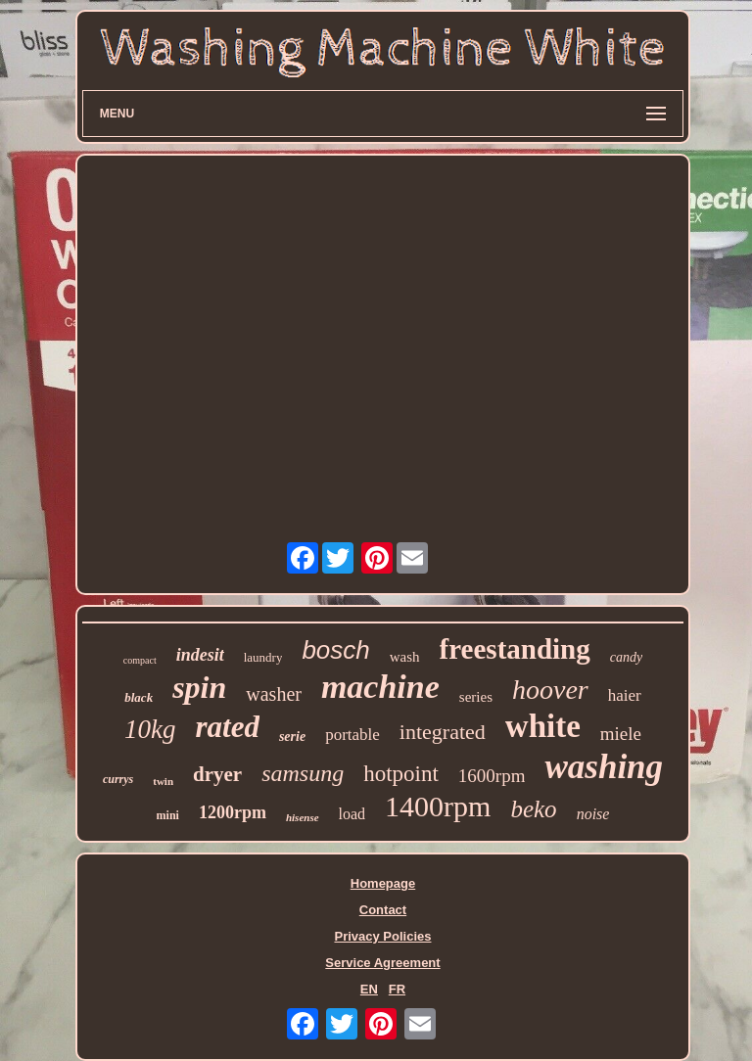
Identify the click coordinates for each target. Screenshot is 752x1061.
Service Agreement (382, 962)
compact (140, 660)
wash (405, 657)
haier (624, 695)
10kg (149, 729)
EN (369, 989)
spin (199, 687)
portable (352, 734)
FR (397, 989)
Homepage (383, 883)
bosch (335, 650)
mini (168, 815)
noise (593, 814)
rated (226, 727)
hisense (302, 817)
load (352, 814)
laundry (263, 657)
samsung (302, 773)
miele (620, 733)
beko (533, 809)
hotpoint (401, 773)
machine (380, 687)
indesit (200, 655)
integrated (443, 731)
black (138, 697)
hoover (550, 689)
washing (603, 767)
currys (118, 779)
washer (274, 694)
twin (163, 781)
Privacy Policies (382, 936)
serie (292, 736)
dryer (217, 774)
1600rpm (492, 775)
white (543, 726)
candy (626, 657)
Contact (382, 909)
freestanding (515, 649)
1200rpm (232, 812)
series (476, 697)
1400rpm (438, 806)
